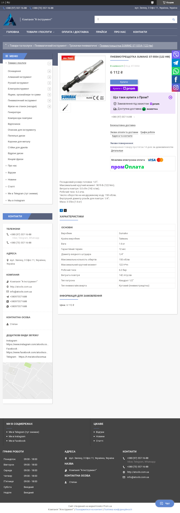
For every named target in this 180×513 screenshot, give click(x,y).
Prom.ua (107, 506)
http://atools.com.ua (21, 286)
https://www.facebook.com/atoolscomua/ (29, 352)
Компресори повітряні (20, 118)
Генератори (14, 112)
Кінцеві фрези (15, 159)
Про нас (120, 31)
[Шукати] (173, 19)
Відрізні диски (15, 153)
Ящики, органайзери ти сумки (24, 94)
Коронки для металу (19, 141)
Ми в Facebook (17, 440)
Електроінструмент (18, 88)
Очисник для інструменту (22, 129)
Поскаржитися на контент (88, 509)
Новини (12, 179)
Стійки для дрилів (18, 147)
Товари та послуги (21, 45)
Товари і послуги (39, 31)
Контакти (140, 31)
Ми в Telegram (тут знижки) (23, 193)
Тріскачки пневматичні (83, 45)
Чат (165, 503)
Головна (12, 31)
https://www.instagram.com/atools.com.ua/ (29, 344)
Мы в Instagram (16, 200)
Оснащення (14, 71)
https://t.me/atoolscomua (32, 356)
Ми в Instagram (17, 436)
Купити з (124, 88)
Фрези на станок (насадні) (22, 106)
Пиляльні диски (16, 135)
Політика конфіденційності (118, 509)
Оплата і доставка (75, 31)
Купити (124, 82)
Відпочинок (14, 124)
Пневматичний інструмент (51, 45)
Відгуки (12, 172)
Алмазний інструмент (20, 77)
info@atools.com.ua (21, 291)
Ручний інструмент (18, 82)
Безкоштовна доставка (122, 125)
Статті (11, 186)
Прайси (101, 31)
